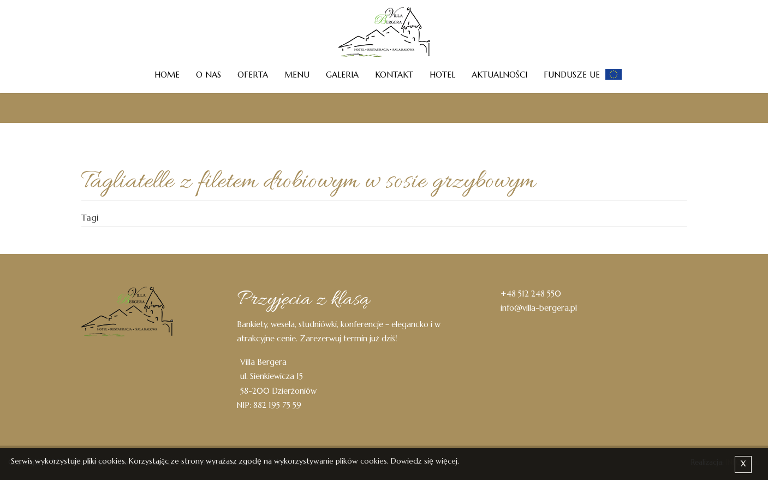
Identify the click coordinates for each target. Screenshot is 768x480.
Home (167, 74)
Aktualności (499, 74)
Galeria (342, 74)
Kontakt (394, 74)
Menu (296, 74)
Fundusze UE (572, 74)
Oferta (252, 74)
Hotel (442, 74)
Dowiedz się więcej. (425, 461)
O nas (208, 74)
